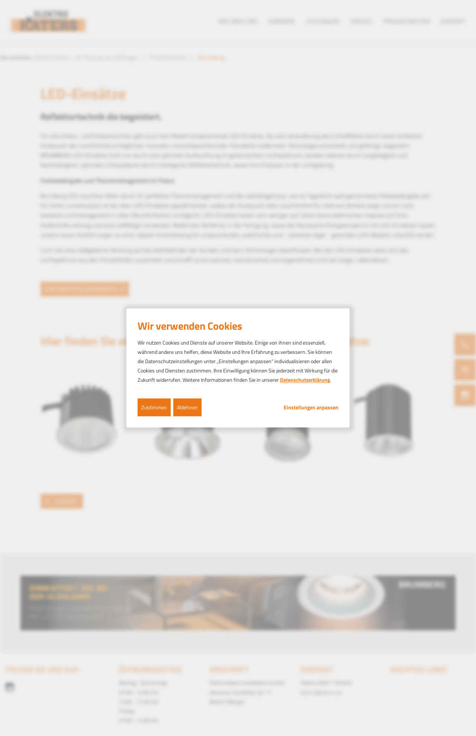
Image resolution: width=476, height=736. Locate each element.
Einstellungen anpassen (311, 407)
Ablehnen (187, 407)
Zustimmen (154, 407)
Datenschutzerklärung (305, 380)
